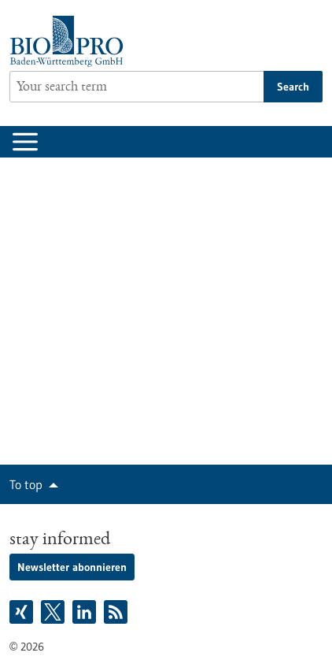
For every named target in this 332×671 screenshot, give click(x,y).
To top (25, 484)
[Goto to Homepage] (70, 41)
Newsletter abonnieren (72, 567)
